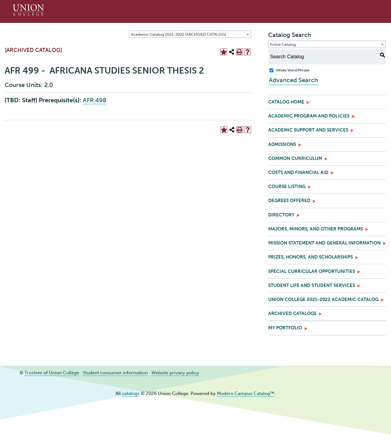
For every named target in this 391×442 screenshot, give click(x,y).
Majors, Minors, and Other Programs (315, 229)
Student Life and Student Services (311, 285)
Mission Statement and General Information (324, 243)
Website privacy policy (175, 372)
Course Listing (286, 186)
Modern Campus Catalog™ (245, 393)
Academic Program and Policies (308, 116)
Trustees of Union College (51, 372)
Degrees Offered (289, 200)
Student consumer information (115, 372)
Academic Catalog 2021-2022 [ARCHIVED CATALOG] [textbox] (178, 34)
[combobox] (190, 34)
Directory (281, 215)
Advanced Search (292, 80)
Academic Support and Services (308, 130)
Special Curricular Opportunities (311, 271)
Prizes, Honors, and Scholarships (310, 257)
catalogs (131, 393)
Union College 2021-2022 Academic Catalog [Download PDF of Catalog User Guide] (323, 299)
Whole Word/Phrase (292, 70)
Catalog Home (286, 102)
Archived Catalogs (292, 313)
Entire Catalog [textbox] (283, 44)
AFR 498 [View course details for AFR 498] (94, 100)
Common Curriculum (295, 158)
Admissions (282, 144)
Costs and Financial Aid (298, 172)
